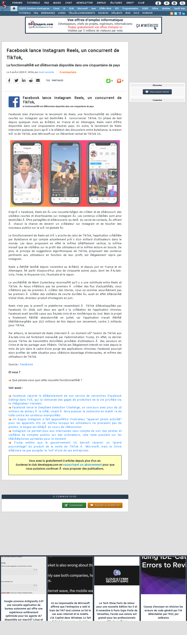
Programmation (130, 8)
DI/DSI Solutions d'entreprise (34, 8)
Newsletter (84, 3)
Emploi (101, 3)
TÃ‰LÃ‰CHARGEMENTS (81, 13)
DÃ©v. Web (105, 8)
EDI (117, 8)
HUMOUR (147, 13)
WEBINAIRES (48, 13)
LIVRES (61, 13)
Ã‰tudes (116, 3)
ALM (71, 8)
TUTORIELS (25, 13)
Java (93, 8)
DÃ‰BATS (116, 13)
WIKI (128, 13)
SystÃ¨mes (179, 8)
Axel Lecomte (46, 72)
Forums (17, 3)
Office (155, 8)
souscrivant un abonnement (82, 465)
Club (141, 3)
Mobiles (166, 8)
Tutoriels (33, 3)
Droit (130, 3)
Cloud (56, 8)
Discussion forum (157, 91)
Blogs (57, 3)
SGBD (145, 8)
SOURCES (103, 13)
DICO (136, 13)
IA (64, 8)
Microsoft (82, 8)
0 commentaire (68, 72)
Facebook (26, 364)
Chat (68, 3)
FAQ (46, 3)
